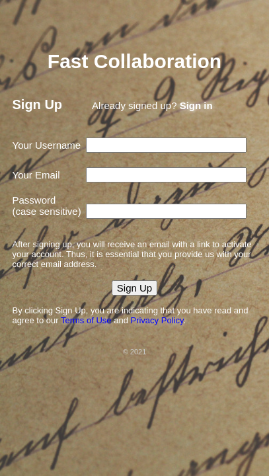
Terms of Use (86, 320)
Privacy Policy (156, 320)
